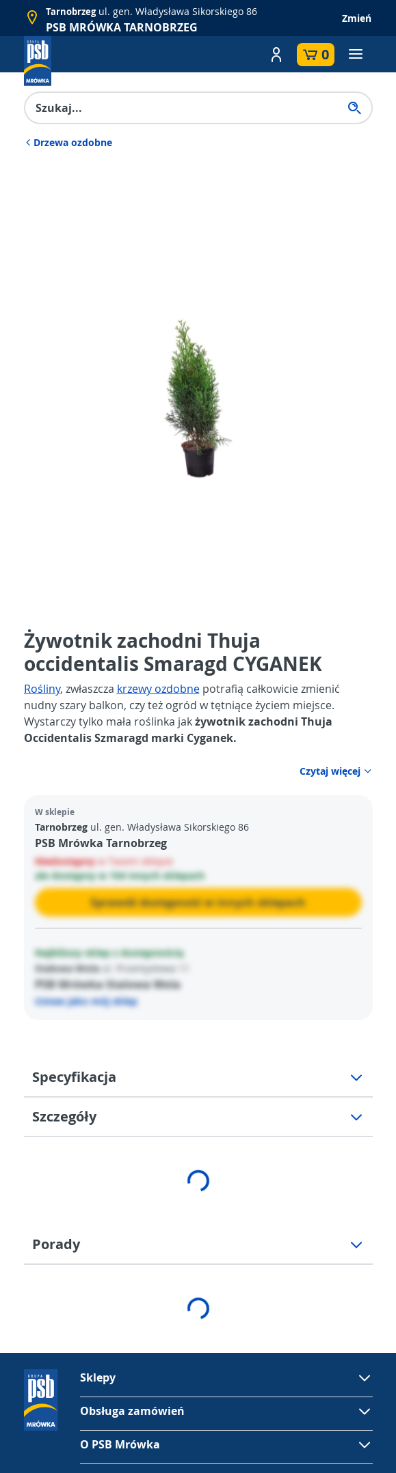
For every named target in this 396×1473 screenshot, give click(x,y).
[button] (276, 54)
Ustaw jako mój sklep (86, 1001)
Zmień (356, 18)
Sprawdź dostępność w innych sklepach (198, 902)
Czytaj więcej (336, 770)
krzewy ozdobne (158, 688)
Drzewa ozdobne (68, 142)
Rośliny (42, 688)
